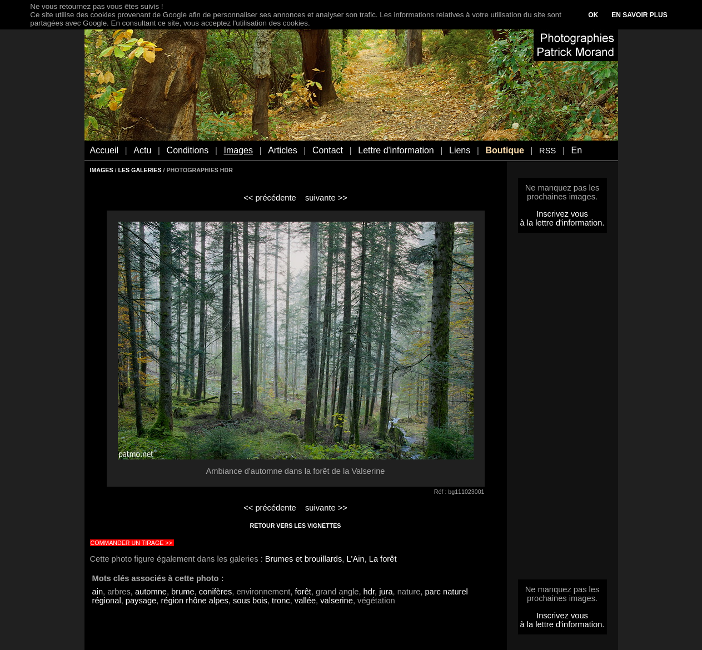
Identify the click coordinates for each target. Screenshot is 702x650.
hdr (369, 591)
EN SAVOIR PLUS (639, 15)
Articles (282, 150)
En (576, 150)
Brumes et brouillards (303, 558)
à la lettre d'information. (562, 222)
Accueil (104, 150)
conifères (215, 591)
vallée (305, 600)
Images (237, 150)
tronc (281, 600)
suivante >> (326, 197)
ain (97, 591)
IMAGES (101, 170)
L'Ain (355, 558)
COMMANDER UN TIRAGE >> (131, 542)
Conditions (188, 150)
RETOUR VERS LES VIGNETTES (295, 525)
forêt (303, 591)
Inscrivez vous (562, 213)
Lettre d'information (396, 150)
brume (183, 591)
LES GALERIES (139, 170)
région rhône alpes (194, 600)
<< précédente (269, 197)
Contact (327, 150)
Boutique (504, 150)
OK (593, 15)
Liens (459, 150)
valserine (336, 600)
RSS (547, 150)
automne (151, 591)
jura (385, 591)
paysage (141, 600)
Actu (142, 150)
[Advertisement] (562, 409)
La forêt (383, 558)
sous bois (250, 600)
